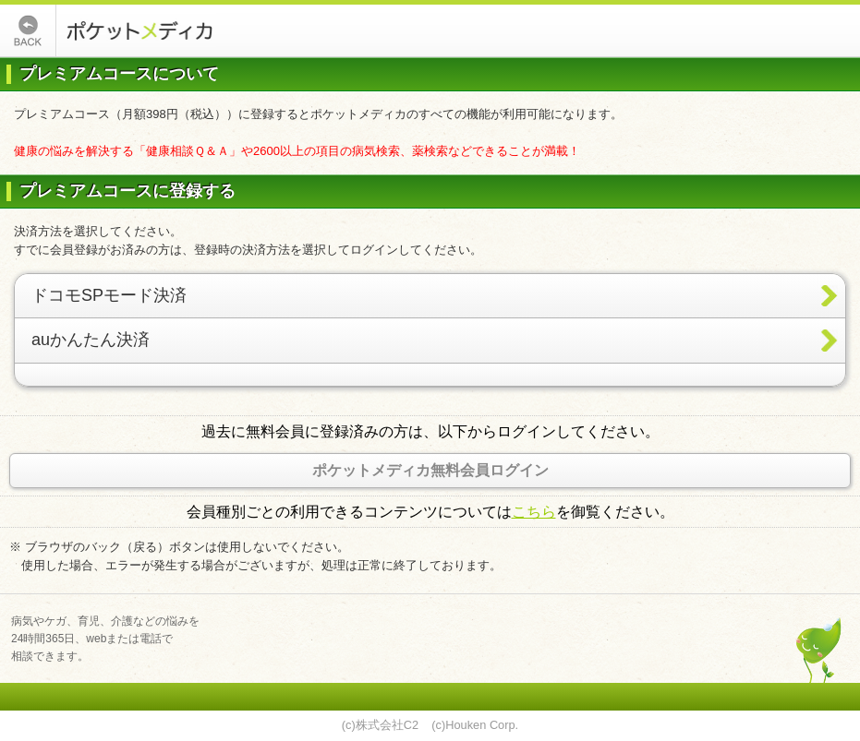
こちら (534, 512)
